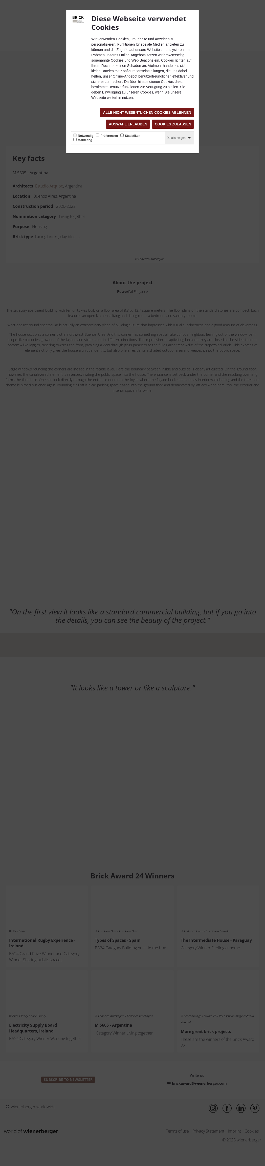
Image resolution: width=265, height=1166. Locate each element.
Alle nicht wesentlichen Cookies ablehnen (147, 112)
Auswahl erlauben (128, 124)
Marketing (85, 140)
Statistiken (132, 135)
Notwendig (85, 135)
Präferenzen (109, 135)
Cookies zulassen (173, 124)
